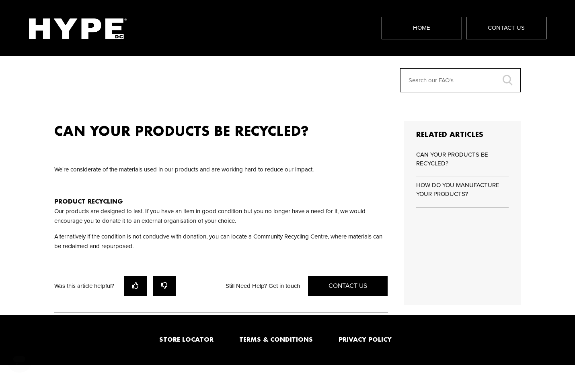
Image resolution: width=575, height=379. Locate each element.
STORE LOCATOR (186, 339)
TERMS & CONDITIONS (276, 339)
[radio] (135, 285)
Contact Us (506, 28)
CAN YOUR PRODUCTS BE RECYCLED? (452, 159)
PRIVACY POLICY (365, 339)
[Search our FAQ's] (460, 80)
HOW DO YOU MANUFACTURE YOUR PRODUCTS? (457, 190)
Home (421, 28)
